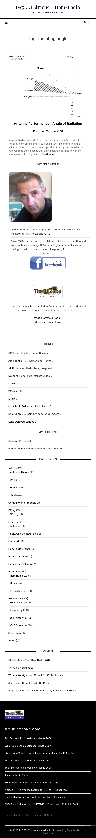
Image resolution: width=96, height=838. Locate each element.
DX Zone (13, 375)
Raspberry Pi (17, 610)
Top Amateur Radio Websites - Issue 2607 (28, 760)
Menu (87, 22)
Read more (48, 154)
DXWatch (13, 391)
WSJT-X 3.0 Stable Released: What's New (28, 745)
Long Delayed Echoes (21, 421)
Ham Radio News (18, 556)
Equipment (14, 522)
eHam (11, 398)
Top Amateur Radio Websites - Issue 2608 (28, 738)
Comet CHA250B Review (49, 675)
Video (11, 640)
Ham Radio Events (19, 548)
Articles (12, 468)
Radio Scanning (19, 591)
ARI (10, 353)
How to (14, 487)
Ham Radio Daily (18, 406)
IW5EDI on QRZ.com (20, 413)
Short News (15, 633)
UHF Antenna (18, 617)
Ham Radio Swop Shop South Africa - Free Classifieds (35, 797)
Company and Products (22, 502)
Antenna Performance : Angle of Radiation (48, 124)
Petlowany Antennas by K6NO (58, 690)
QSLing (14, 514)
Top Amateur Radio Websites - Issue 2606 (28, 767)
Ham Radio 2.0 (19, 575)
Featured (13, 541)
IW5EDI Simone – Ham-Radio (48, 7)
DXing (13, 479)
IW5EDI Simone (47, 254)
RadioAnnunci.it (17, 448)
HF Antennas (17, 602)
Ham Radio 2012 (40, 660)
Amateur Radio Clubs (16, 775)
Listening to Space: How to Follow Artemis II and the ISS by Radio (41, 753)
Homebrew (14, 598)
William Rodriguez (19, 675)
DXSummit (14, 383)
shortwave (16, 495)
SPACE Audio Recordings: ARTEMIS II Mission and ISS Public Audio (42, 804)
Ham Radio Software (20, 564)
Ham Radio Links (51, 322)
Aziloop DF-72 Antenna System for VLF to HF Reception (36, 789)
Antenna (15, 526)
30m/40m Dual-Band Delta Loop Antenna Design (32, 782)
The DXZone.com (24, 729)
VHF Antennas (18, 625)
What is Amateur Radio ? (48, 317)
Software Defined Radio (24, 533)
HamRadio (14, 571)
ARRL (47, 233)
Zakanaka (27, 667)
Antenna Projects (18, 441)
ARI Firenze (31, 233)
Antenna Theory (19, 472)
